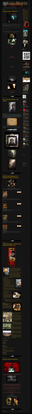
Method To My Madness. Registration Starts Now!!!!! (27, 135)
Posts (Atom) (6, 411)
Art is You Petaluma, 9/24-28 (25, 17)
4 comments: (9, 96)
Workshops (24, 164)
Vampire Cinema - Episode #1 (10, 11)
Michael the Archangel (27, 116)
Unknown (24, 49)
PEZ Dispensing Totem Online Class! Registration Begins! (27, 139)
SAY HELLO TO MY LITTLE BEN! (27, 127)
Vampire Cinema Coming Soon (10, 359)
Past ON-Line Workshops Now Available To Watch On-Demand (10, 176)
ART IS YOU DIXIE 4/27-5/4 (25, 11)
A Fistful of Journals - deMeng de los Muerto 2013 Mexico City (12, 244)
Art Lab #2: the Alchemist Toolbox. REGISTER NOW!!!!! (27, 123)
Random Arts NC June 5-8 (25, 13)
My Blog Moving (26, 109)
